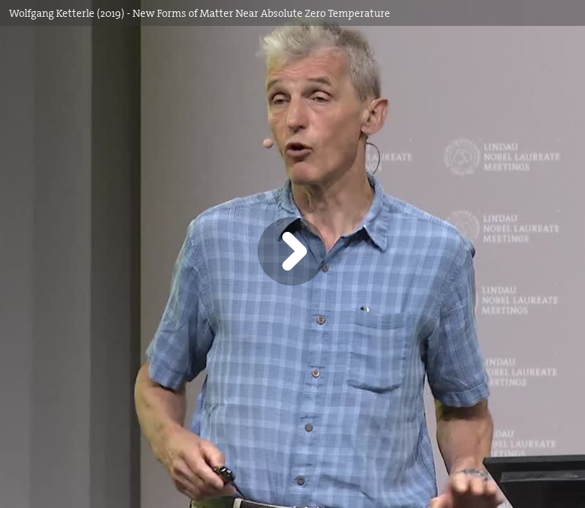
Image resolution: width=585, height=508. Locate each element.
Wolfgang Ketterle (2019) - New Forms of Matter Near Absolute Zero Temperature (199, 13)
